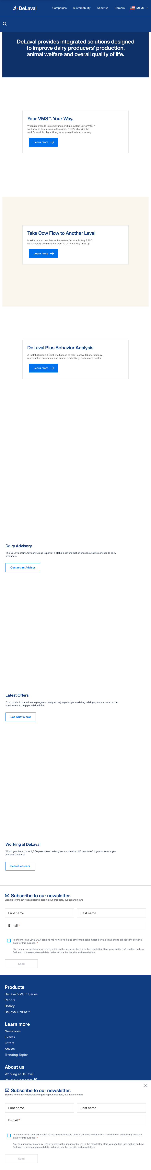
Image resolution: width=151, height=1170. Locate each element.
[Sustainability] (82, 8)
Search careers (20, 866)
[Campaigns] (59, 8)
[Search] (4, 24)
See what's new (20, 717)
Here (105, 1144)
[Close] (145, 1085)
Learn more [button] (46, 142)
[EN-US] (139, 8)
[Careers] (119, 8)
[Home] (24, 8)
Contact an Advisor (22, 567)
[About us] (102, 8)
